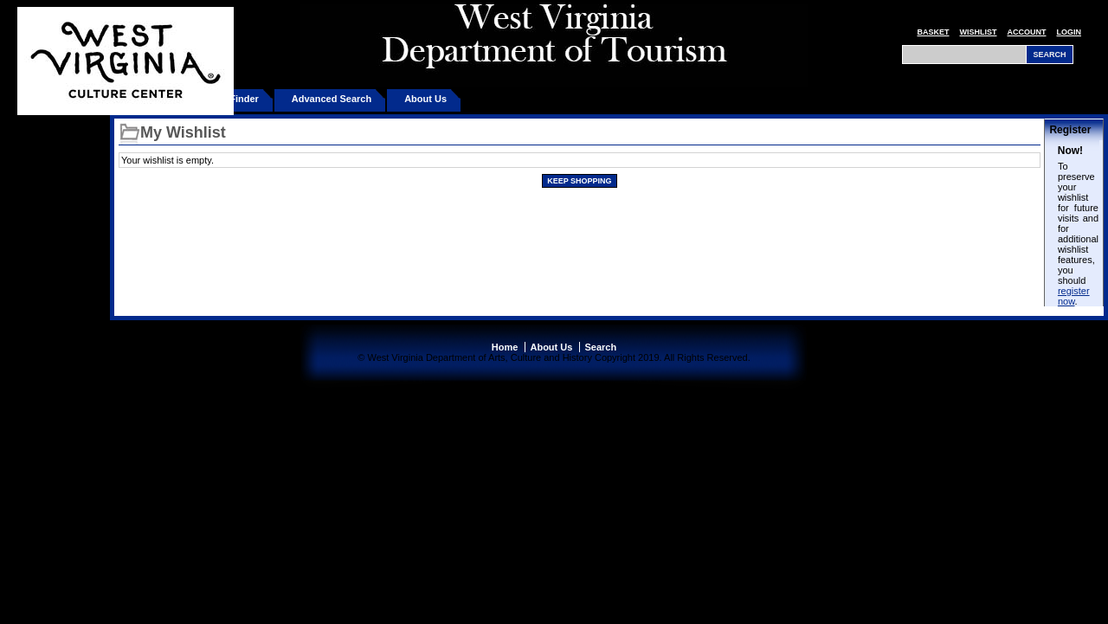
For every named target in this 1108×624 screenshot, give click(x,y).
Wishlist (978, 32)
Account (1027, 32)
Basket (933, 32)
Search (600, 347)
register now (1074, 296)
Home (505, 347)
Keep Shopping (579, 181)
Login (1069, 32)
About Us (425, 98)
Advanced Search (331, 98)
